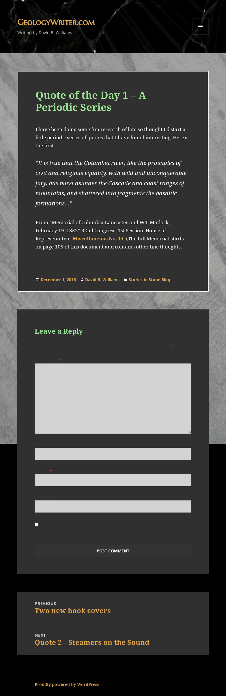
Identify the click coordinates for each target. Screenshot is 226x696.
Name (43, 445)
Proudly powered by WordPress (67, 684)
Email (43, 471)
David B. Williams (102, 279)
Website (44, 497)
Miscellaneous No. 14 (98, 238)
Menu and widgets (201, 34)
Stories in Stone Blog (149, 279)
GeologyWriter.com (56, 22)
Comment (48, 360)
